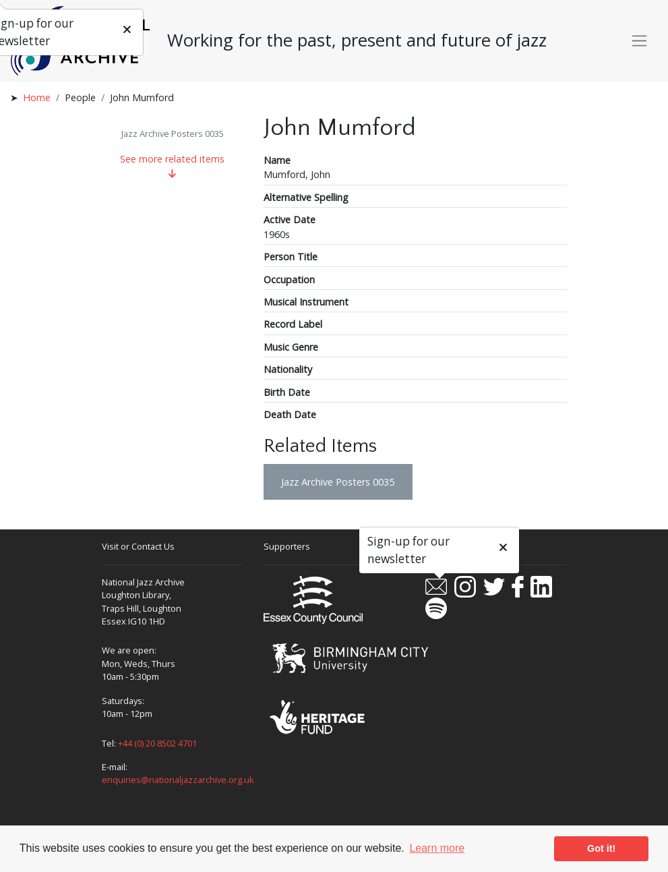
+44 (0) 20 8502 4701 (157, 743)
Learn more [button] (436, 848)
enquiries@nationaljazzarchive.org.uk (178, 780)
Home (37, 97)
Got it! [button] (601, 848)
